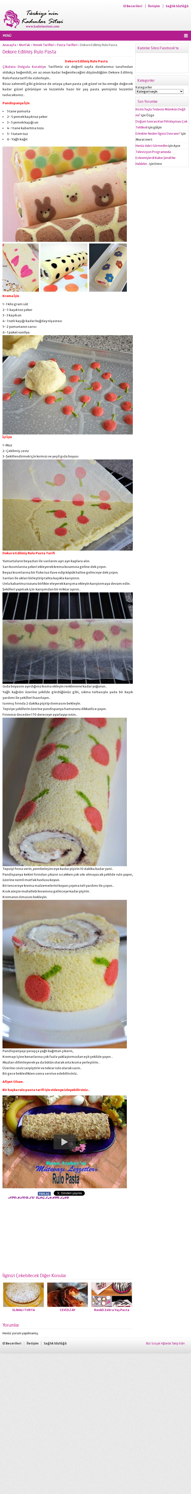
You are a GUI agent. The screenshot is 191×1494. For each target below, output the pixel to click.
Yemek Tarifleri (43, 45)
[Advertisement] (44, 1234)
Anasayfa (9, 45)
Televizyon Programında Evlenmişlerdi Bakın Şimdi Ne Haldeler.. (156, 158)
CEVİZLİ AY (67, 1310)
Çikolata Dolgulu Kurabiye (24, 67)
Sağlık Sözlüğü (177, 6)
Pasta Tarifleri (67, 45)
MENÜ (7, 36)
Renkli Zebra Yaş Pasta (111, 1310)
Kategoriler (144, 87)
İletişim (154, 6)
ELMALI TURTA (23, 1310)
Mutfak (24, 45)
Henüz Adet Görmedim (152, 146)
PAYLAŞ (44, 1194)
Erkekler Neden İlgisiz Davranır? (158, 133)
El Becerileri (132, 6)
